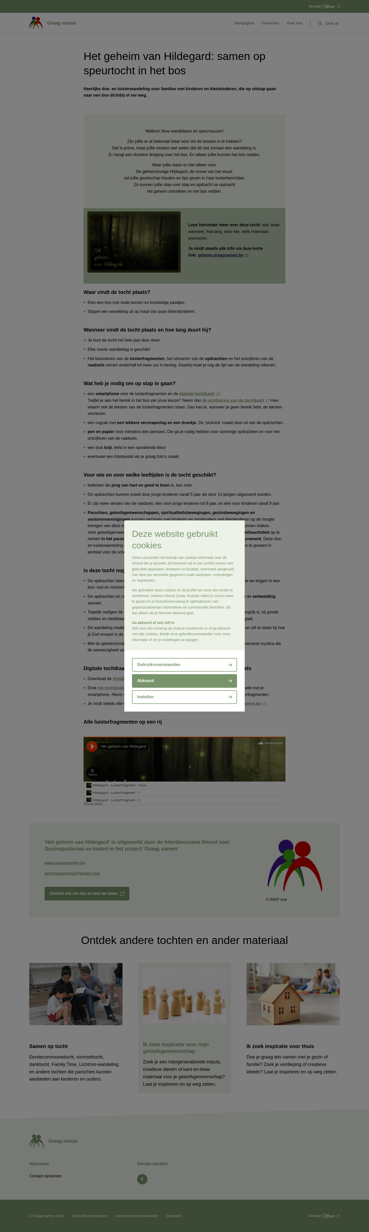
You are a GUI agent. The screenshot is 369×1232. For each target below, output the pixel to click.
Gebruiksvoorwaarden (158, 664)
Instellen (145, 697)
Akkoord (145, 681)
